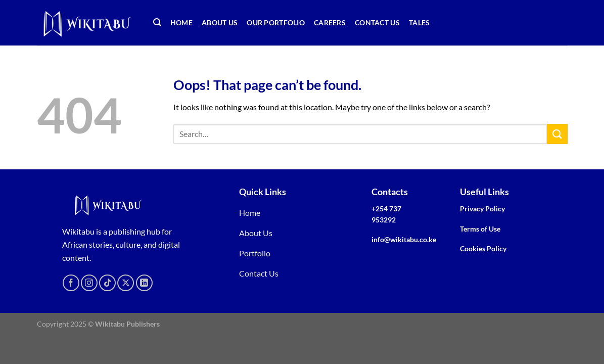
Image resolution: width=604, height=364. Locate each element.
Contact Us (377, 22)
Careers (330, 22)
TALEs (419, 22)
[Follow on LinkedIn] (144, 283)
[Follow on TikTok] (107, 283)
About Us (220, 22)
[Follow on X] (125, 283)
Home (181, 22)
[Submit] (557, 134)
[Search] (157, 22)
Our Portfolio (276, 22)
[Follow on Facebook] (71, 283)
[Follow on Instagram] (89, 283)
